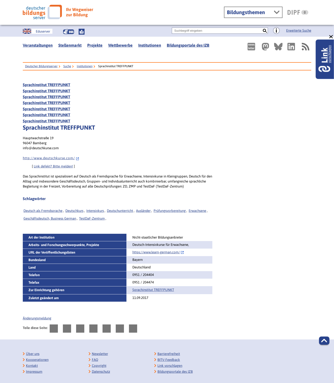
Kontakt (32, 366)
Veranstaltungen (38, 45)
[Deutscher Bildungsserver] (58, 12)
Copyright (99, 366)
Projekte (95, 45)
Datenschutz (101, 371)
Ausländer (143, 211)
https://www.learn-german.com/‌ (156, 252)
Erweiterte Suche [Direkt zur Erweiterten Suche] (298, 30)
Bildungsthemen (246, 12)
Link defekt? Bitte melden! (53, 166)
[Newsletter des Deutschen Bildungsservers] (251, 46)
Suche (67, 66)
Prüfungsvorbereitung (170, 211)
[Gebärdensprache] (68, 32)
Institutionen (149, 45)
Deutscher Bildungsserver (41, 66)
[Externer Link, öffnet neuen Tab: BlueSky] (278, 46)
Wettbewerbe (120, 45)
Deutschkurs (74, 211)
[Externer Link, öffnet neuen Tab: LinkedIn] (291, 46)
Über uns (32, 354)
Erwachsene (197, 211)
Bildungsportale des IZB (188, 45)
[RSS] (305, 46)
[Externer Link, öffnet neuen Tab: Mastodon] (265, 46)
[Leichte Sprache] (82, 32)
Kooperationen (37, 360)
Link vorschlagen (169, 366)
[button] (324, 341)
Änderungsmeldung (37, 318)
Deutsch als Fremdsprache (42, 211)
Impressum (34, 371)
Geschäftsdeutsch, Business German (49, 218)
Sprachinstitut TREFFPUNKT (46, 84)
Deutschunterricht (120, 211)
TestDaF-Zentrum (92, 218)
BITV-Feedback (168, 360)
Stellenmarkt (70, 45)
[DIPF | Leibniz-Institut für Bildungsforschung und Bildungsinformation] (298, 12)
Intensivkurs (95, 211)
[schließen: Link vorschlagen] (331, 37)
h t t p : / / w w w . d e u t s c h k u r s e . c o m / (51, 158)
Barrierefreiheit (168, 354)
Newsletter (100, 354)
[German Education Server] (37, 31)
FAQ (95, 360)
